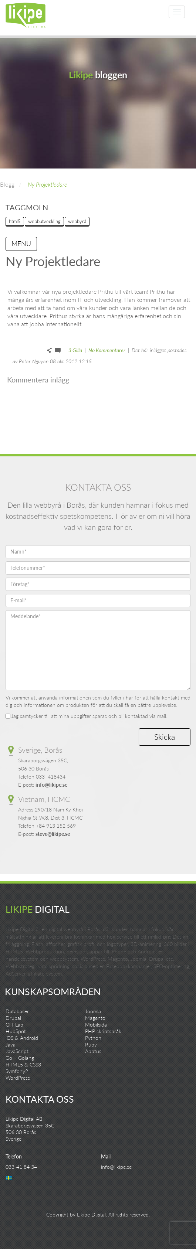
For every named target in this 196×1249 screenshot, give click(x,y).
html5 (15, 221)
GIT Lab (14, 1024)
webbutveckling (44, 221)
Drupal (13, 1018)
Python (93, 1038)
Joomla (93, 1011)
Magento (95, 1018)
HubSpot (16, 1031)
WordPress (18, 1078)
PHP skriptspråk (103, 1031)
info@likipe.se (51, 785)
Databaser (17, 1011)
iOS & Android (22, 1038)
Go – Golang (20, 1058)
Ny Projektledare (47, 184)
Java (11, 1044)
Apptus (93, 1051)
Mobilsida (96, 1024)
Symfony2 (17, 1071)
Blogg (7, 184)
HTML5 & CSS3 (23, 1064)
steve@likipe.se (53, 834)
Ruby (91, 1044)
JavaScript (17, 1051)
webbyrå (77, 221)
